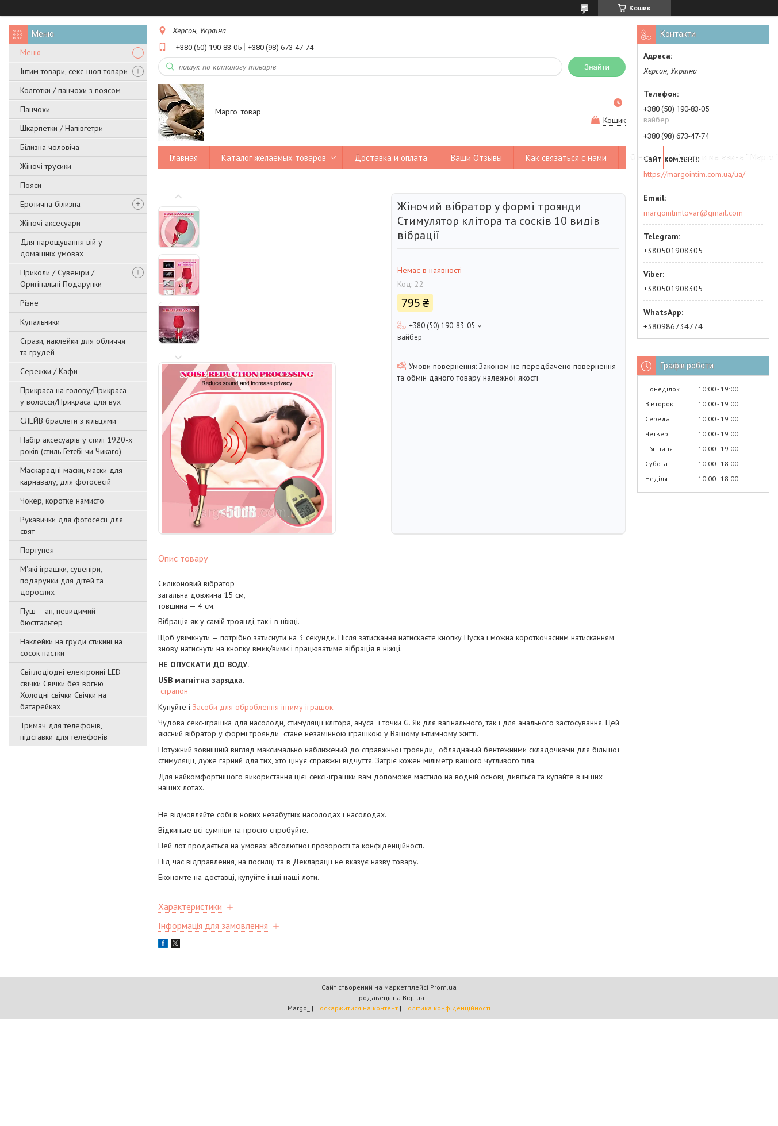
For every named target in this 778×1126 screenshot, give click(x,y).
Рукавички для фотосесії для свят (71, 525)
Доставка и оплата (390, 157)
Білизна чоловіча (49, 147)
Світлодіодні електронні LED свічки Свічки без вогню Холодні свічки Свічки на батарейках (70, 689)
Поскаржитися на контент (356, 875)
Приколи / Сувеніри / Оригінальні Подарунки (61, 278)
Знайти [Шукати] (597, 67)
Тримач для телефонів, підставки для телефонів (64, 731)
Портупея (37, 550)
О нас (640, 157)
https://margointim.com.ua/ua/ (694, 174)
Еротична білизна (50, 204)
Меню (30, 52)
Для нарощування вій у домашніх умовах (61, 248)
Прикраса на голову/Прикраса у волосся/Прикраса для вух (73, 396)
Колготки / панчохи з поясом (70, 90)
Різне (29, 303)
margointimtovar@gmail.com (693, 212)
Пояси (30, 185)
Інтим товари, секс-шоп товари (74, 71)
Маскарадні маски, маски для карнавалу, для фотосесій (71, 476)
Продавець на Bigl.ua (389, 864)
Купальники (40, 322)
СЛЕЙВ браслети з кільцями (68, 421)
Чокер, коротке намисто (62, 500)
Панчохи (35, 109)
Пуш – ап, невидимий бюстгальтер (57, 617)
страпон (174, 558)
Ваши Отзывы (476, 157)
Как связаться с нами (566, 157)
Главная (184, 157)
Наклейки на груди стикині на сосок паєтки (71, 647)
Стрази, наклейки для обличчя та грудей (72, 347)
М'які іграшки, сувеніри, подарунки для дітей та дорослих (62, 580)
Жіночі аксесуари (50, 223)
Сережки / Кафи (49, 371)
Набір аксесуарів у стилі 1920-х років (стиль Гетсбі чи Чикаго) (76, 445)
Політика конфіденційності (446, 875)
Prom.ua (443, 854)
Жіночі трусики (45, 166)
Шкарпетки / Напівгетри (61, 128)
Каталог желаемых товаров (273, 157)
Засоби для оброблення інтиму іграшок (263, 574)
